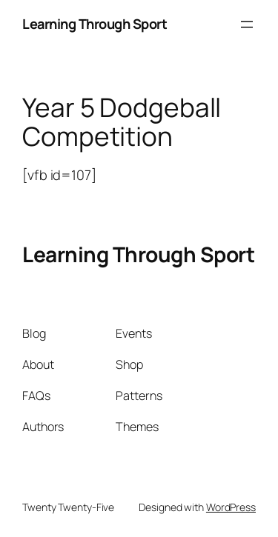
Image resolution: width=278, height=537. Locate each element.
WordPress (231, 507)
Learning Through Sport (94, 24)
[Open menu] (247, 24)
